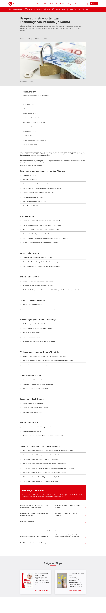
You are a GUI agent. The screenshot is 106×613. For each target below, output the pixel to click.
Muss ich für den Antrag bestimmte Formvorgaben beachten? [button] (37, 365)
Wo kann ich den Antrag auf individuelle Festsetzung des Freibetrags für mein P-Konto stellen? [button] (46, 361)
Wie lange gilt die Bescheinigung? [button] (30, 337)
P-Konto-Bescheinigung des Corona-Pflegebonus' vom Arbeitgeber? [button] (39, 477)
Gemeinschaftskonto (28, 104)
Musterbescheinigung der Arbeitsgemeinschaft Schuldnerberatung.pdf (34, 514)
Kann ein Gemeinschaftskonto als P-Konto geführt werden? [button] (37, 258)
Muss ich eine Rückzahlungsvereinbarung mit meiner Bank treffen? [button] (39, 243)
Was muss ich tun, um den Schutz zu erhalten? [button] (34, 184)
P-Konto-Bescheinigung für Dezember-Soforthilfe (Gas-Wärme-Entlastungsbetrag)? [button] (43, 464)
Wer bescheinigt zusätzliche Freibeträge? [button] (32, 324)
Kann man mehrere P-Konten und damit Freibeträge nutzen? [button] (37, 193)
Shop (57, 4)
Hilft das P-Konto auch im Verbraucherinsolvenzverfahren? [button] (37, 281)
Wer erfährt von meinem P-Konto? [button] (30, 431)
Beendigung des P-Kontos (29, 131)
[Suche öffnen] (87, 4)
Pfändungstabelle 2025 (27, 521)
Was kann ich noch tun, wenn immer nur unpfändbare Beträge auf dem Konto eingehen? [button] (44, 309)
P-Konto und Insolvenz (29, 109)
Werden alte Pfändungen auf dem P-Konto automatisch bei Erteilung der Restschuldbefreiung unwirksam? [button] (49, 290)
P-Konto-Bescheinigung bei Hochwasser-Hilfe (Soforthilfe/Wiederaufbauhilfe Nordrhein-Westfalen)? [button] (47, 468)
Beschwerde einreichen (79, 4)
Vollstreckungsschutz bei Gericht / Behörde (34, 122)
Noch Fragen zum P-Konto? (30, 144)
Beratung (39, 4)
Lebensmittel (39, 9)
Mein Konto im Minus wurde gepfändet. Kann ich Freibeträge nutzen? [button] (39, 230)
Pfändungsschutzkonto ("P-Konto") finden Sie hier (60, 495)
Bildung (46, 4)
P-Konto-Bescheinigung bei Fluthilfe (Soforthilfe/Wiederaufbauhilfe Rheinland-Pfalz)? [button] (43, 473)
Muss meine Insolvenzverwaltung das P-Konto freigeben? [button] (36, 286)
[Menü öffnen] (94, 3)
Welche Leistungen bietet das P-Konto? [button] (32, 197)
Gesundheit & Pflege (60, 9)
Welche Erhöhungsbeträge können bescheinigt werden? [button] (36, 328)
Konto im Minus (27, 100)
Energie (71, 9)
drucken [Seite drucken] (37, 38)
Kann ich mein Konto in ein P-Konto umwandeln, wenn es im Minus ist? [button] (40, 221)
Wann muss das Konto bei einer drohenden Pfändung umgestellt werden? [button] (41, 188)
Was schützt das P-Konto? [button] (28, 180)
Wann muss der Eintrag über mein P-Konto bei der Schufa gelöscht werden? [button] (41, 436)
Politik (52, 4)
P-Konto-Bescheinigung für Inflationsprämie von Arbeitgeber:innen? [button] (39, 481)
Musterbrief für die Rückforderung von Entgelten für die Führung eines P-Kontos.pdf (34, 506)
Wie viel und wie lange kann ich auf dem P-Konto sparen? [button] (36, 384)
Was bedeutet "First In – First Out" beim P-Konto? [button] (34, 389)
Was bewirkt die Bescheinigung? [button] (30, 333)
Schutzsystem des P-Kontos (30, 113)
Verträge (86, 9)
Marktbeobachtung (65, 4)
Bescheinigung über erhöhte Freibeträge (33, 118)
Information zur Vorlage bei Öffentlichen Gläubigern (66, 514)
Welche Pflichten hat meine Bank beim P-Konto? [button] (34, 202)
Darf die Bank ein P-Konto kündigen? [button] (31, 412)
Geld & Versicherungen (17, 9)
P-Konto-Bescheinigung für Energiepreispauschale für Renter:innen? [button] (39, 455)
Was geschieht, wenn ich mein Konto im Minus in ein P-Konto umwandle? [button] (41, 225)
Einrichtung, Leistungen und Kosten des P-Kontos (36, 95)
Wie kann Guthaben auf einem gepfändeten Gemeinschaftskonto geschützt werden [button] (43, 262)
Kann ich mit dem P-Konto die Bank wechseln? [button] (34, 408)
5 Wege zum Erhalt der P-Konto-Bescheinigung (34, 536)
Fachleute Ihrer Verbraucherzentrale (54, 496)
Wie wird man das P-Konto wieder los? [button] (31, 403)
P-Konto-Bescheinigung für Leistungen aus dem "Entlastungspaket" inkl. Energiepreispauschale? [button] (47, 451)
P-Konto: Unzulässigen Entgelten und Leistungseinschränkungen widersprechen (66, 535)
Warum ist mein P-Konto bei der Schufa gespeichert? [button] (35, 427)
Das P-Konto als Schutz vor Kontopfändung (33, 543)
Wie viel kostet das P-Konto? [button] (29, 206)
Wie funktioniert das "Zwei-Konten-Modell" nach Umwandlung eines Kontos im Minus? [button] (44, 238)
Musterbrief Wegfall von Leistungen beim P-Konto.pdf (67, 506)
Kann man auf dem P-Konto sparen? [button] (31, 380)
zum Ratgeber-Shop (41, 590)
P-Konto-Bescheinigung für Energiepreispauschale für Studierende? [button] (39, 459)
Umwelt (48, 9)
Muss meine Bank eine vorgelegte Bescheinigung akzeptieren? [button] (38, 342)
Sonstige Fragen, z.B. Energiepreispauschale (34, 140)
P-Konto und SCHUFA (28, 135)
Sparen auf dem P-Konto (29, 126)
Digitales (29, 9)
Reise (78, 9)
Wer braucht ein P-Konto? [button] (28, 175)
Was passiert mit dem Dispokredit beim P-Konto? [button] (34, 234)
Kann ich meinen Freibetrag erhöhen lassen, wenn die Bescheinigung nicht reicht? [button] (43, 356)
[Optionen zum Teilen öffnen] (44, 38)
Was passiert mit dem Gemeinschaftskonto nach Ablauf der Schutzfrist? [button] (40, 266)
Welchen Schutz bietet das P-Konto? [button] (31, 305)
